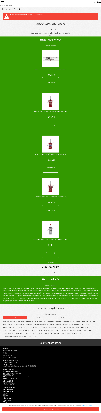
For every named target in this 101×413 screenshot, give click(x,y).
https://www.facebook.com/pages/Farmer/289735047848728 (19, 366)
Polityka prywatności (8, 398)
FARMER (8, 2)
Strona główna (4, 5)
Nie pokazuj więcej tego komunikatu (51, 409)
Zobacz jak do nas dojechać (10, 362)
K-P (62, 317)
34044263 (5, 360)
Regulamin (6, 397)
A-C (14, 317)
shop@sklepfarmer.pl (12, 357)
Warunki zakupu (7, 400)
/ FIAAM (10, 5)
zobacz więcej (50, 262)
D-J (38, 317)
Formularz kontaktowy (15, 360)
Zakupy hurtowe (7, 402)
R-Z (86, 317)
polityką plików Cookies (87, 405)
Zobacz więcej (50, 82)
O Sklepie (5, 395)
